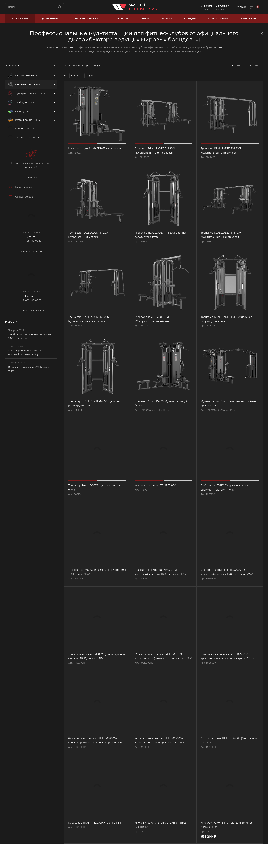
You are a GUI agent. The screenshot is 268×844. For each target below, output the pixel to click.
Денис (31, 236)
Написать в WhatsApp (31, 251)
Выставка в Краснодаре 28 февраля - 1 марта (30, 368)
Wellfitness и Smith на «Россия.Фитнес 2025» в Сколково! (30, 336)
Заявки (241, 7)
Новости (11, 321)
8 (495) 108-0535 (215, 5)
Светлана (31, 296)
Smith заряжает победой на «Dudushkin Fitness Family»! (24, 352)
